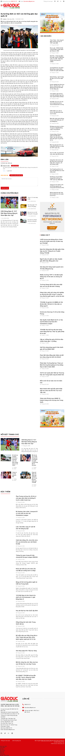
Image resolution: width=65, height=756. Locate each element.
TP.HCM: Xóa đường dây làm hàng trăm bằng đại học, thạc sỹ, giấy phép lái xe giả (52, 331)
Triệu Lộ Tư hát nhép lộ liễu (14, 474)
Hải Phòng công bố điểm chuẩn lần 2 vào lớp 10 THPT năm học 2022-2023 (56, 178)
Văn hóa (2, 751)
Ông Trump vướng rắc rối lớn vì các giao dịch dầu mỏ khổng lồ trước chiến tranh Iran (26, 498)
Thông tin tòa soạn (48, 1)
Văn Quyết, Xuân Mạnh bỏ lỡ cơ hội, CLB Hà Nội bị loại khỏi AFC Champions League (51, 321)
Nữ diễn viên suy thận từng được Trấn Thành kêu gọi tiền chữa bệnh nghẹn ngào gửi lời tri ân (26, 637)
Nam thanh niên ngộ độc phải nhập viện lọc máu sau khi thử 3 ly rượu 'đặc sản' (51, 390)
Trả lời (4, 170)
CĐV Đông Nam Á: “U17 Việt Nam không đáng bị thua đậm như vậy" (9, 213)
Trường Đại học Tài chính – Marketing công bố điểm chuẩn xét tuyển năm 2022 (57, 69)
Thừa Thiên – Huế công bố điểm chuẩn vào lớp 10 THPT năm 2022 (56, 41)
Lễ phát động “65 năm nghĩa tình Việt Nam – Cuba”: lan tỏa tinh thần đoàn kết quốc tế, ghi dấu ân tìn (56, 137)
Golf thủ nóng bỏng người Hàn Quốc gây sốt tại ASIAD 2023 (51, 348)
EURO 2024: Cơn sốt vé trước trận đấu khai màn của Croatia (56, 112)
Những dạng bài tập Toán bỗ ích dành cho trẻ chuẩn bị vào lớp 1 (56, 194)
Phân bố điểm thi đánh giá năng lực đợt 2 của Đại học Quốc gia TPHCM (34, 477)
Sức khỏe (2, 750)
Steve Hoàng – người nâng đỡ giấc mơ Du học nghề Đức (57, 78)
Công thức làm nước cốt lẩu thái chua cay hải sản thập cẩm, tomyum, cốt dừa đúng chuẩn (56, 162)
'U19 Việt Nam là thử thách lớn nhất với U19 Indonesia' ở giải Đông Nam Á (26, 597)
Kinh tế (2, 752)
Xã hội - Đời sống (4, 755)
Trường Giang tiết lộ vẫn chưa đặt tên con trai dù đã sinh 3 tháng (51, 285)
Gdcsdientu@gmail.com (28, 1)
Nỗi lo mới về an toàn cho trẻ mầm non (51, 381)
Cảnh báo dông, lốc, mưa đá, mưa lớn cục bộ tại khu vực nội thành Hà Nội (27, 542)
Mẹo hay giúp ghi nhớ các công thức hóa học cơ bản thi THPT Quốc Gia (57, 146)
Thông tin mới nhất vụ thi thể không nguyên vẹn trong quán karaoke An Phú (57, 186)
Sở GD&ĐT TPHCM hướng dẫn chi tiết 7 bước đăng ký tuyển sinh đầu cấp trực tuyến (26, 677)
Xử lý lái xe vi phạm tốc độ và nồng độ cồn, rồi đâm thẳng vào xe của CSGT (15, 460)
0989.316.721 (14, 1)
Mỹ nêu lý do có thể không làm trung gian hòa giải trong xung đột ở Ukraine (35, 460)
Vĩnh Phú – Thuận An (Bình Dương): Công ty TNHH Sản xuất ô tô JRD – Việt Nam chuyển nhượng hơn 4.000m (57, 58)
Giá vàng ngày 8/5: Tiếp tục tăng (26, 650)
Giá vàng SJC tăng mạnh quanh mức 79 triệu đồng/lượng (51, 267)
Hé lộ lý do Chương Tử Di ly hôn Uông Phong (52, 313)
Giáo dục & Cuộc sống (46, 740)
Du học (2, 748)
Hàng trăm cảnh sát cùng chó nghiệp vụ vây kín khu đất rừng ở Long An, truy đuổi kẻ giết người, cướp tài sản (52, 294)
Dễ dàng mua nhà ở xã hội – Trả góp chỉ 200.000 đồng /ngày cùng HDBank (57, 128)
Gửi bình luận (5, 188)
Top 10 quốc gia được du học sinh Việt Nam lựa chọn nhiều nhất (57, 170)
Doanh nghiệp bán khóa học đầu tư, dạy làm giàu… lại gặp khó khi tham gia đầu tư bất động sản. (57, 86)
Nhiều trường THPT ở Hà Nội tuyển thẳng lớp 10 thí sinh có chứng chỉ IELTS (51, 276)
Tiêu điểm (2, 747)
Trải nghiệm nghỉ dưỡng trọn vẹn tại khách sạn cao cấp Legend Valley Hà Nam (57, 95)
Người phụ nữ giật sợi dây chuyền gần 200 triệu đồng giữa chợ (51, 260)
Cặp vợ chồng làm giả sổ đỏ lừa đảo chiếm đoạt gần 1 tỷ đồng (51, 340)
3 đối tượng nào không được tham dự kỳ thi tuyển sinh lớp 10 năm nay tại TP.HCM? (51, 241)
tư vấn (15, 80)
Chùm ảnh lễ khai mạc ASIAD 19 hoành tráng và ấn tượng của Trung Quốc (51, 400)
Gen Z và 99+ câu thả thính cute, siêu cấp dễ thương (57, 153)
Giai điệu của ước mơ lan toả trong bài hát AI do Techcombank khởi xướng (57, 103)
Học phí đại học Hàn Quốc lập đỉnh (27, 610)
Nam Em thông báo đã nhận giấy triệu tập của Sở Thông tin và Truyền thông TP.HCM (52, 251)
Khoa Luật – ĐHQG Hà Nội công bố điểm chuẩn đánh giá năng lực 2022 (56, 49)
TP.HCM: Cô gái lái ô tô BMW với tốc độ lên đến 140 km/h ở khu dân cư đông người (51, 304)
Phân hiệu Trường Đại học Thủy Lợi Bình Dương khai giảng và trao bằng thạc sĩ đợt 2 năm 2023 (51, 365)
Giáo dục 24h (3, 746)
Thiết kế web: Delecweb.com (57, 743)
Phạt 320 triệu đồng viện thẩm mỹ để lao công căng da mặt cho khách (51, 356)
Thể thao (2, 754)
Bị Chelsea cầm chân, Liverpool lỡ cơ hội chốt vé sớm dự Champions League (27, 513)
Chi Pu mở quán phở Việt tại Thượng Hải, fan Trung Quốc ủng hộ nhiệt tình (52, 373)
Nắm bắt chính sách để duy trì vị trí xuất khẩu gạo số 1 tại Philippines (57, 120)
